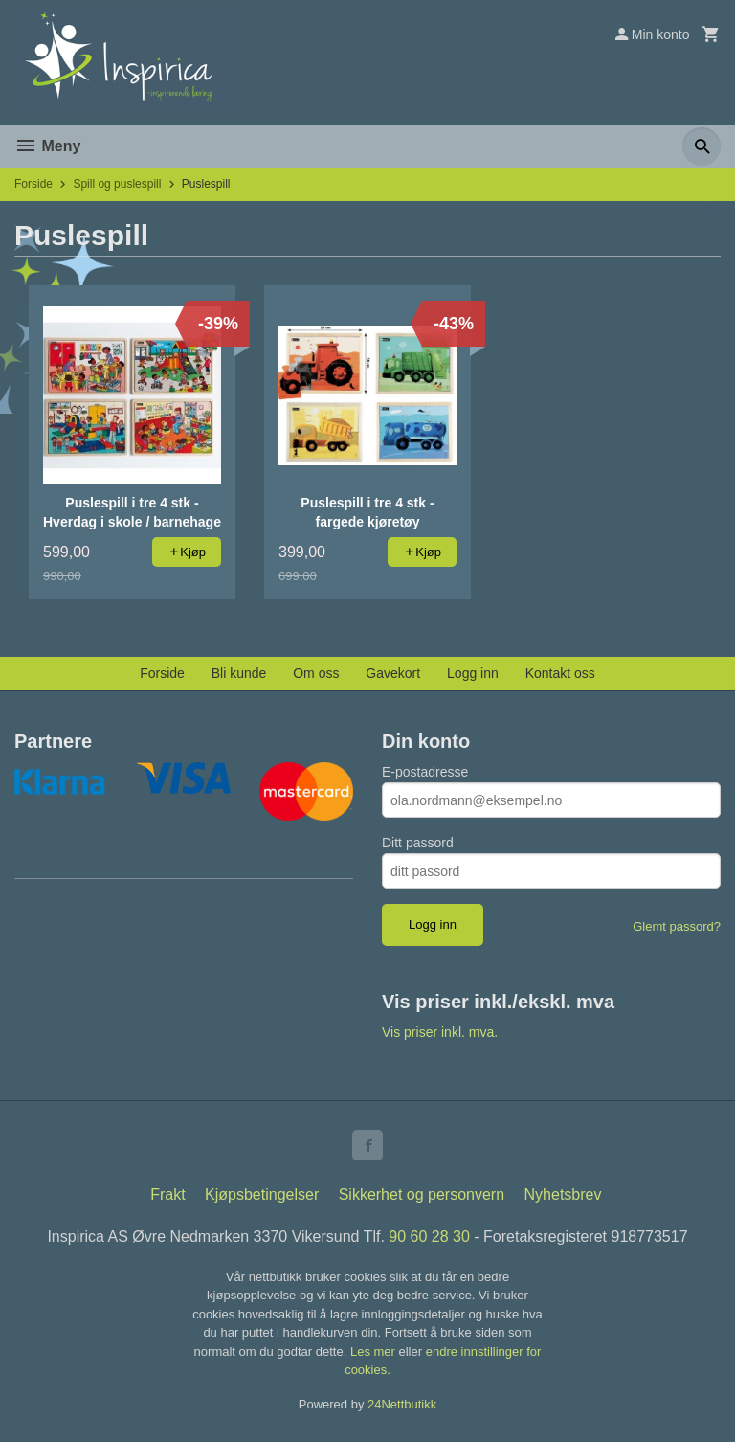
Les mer (374, 1351)
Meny (47, 146)
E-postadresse (425, 771)
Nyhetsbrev (563, 1194)
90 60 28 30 (429, 1236)
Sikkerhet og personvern (421, 1194)
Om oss (316, 673)
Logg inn (473, 673)
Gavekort (393, 673)
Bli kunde (239, 673)
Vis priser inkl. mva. (440, 1032)
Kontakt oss (560, 673)
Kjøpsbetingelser (262, 1194)
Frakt (167, 1194)
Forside (33, 184)
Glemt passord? (677, 926)
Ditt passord (418, 842)
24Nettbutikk (402, 1404)
